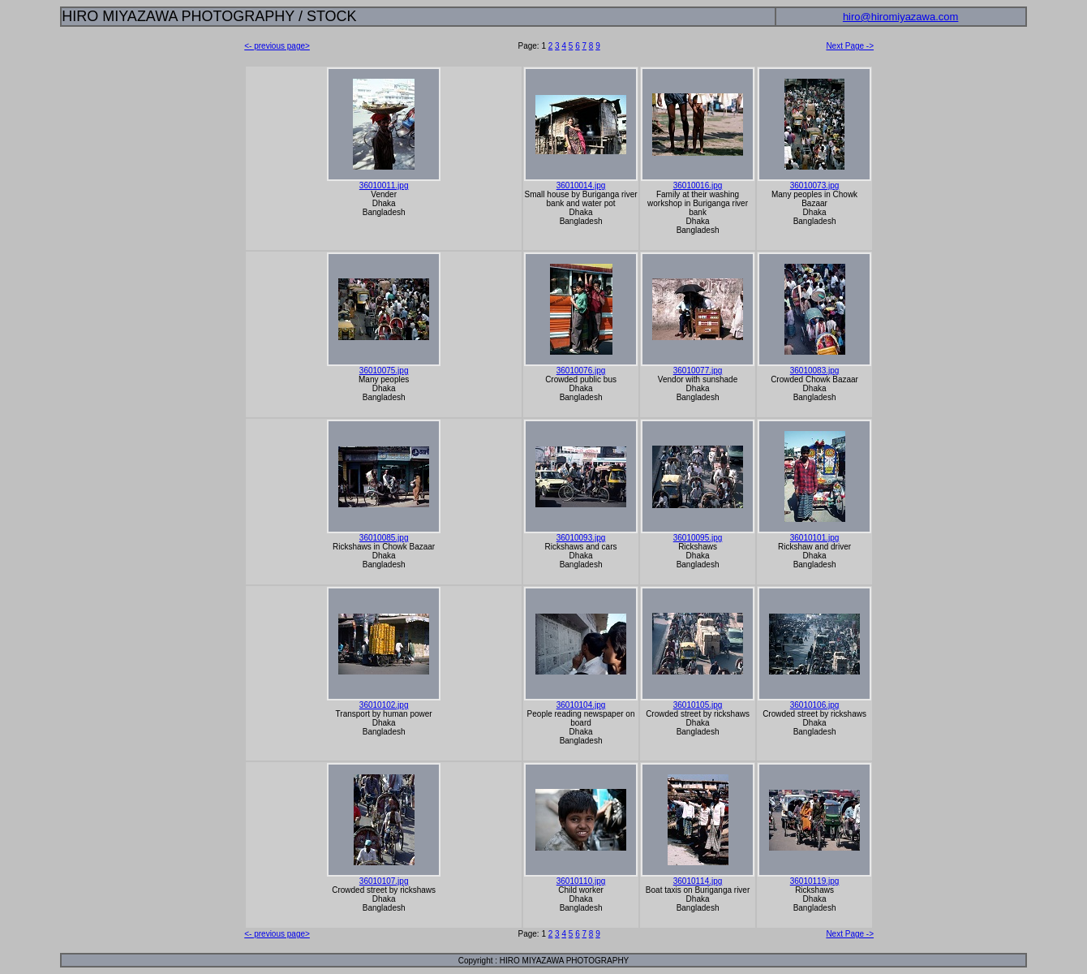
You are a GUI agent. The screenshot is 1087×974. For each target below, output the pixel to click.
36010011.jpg (384, 185)
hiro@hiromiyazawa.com (901, 17)
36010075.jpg (384, 370)
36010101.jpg (815, 537)
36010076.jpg (581, 370)
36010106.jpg (815, 704)
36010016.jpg (698, 185)
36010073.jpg (815, 185)
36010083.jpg (815, 370)
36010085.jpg (384, 537)
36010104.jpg (581, 704)
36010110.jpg (581, 881)
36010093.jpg (581, 537)
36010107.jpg (384, 881)
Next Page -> (850, 45)
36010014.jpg (581, 185)
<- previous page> (277, 45)
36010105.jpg (698, 704)
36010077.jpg (698, 370)
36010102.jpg (384, 704)
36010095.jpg (698, 537)
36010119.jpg (815, 881)
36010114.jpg (698, 881)
